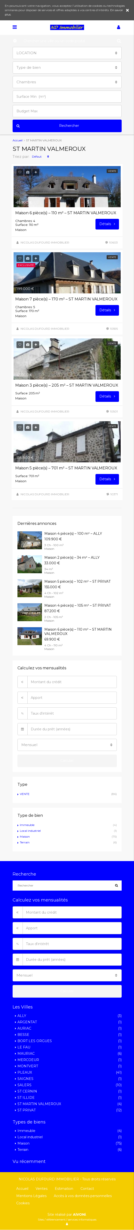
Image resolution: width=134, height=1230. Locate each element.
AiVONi (79, 1214)
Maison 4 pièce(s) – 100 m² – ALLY (73, 533)
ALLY (21, 1016)
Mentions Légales (31, 1196)
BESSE (23, 1034)
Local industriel (30, 831)
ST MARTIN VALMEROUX (39, 1104)
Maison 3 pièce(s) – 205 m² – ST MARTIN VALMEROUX (66, 385)
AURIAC (24, 1028)
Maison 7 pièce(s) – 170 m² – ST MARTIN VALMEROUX (66, 299)
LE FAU (23, 1047)
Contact (87, 1188)
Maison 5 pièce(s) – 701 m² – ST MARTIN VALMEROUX (66, 468)
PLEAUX (24, 1072)
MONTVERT (27, 1066)
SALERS (24, 1085)
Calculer (67, 760)
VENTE (25, 794)
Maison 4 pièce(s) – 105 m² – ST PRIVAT (77, 605)
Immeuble (27, 825)
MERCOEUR (28, 1060)
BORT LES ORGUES (34, 1041)
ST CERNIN (27, 1091)
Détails (107, 224)
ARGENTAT (27, 1022)
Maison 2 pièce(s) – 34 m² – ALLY (72, 557)
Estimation (64, 1188)
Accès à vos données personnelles (83, 1196)
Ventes (41, 1188)
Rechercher (47, 125)
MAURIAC (26, 1053)
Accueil (22, 1188)
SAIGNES (25, 1079)
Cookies (23, 1203)
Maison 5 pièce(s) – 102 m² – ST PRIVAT (77, 581)
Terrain (25, 842)
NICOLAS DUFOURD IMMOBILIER (45, 242)
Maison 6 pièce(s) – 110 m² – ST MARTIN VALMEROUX (65, 213)
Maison (25, 836)
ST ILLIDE (26, 1097)
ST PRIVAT (26, 1110)
